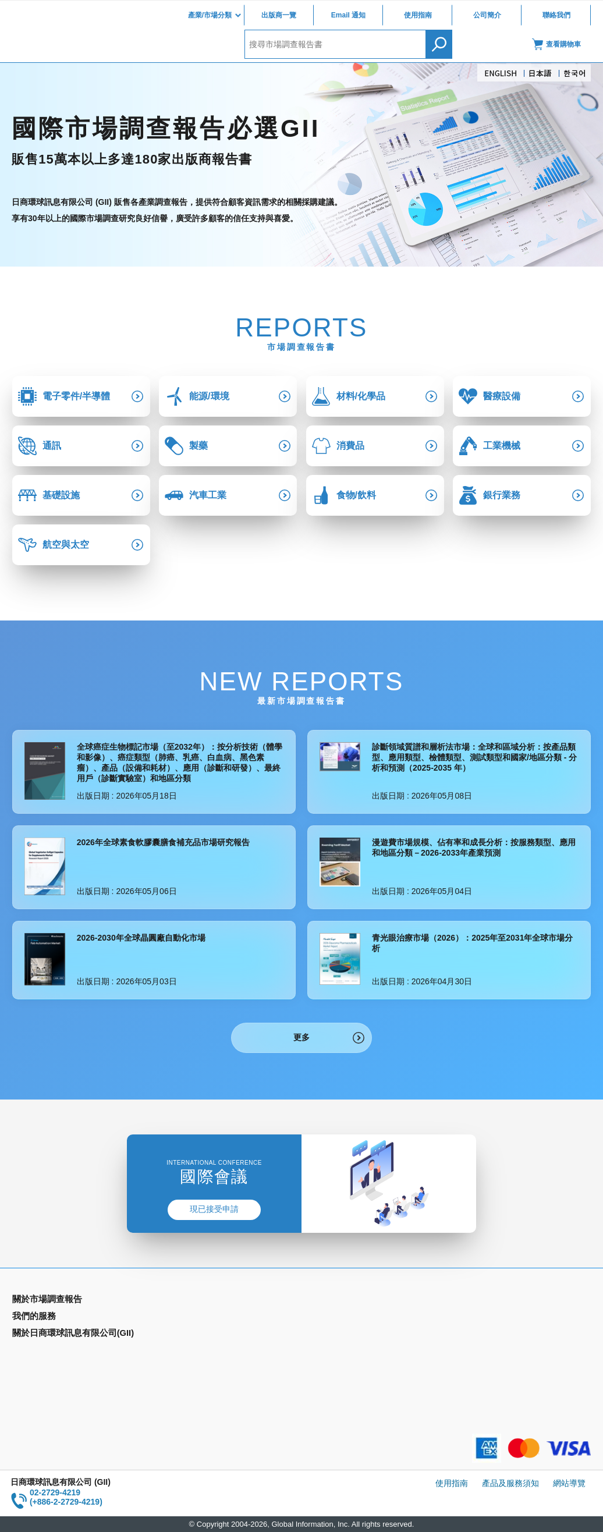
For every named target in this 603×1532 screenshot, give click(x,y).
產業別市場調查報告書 (53, 1317)
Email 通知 (348, 15)
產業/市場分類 (210, 15)
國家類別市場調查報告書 (57, 1334)
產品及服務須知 (510, 1483)
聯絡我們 (556, 15)
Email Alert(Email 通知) (201, 1317)
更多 (301, 1037)
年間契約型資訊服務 (49, 1351)
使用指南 (418, 15)
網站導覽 (569, 1483)
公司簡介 (487, 15)
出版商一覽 (278, 15)
